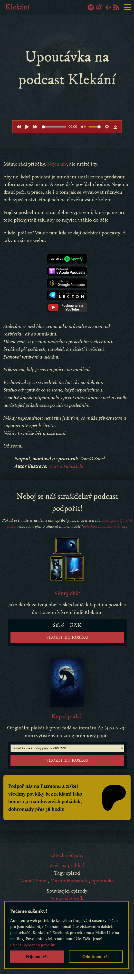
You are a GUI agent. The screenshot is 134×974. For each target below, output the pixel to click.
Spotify (91, 7)
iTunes (99, 7)
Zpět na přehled (67, 876)
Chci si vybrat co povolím (33, 944)
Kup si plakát (67, 718)
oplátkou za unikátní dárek (104, 526)
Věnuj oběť (67, 594)
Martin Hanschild (66, 466)
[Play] (27, 127)
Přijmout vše (37, 956)
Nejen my (57, 164)
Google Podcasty (108, 7)
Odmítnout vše (95, 956)
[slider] (54, 127)
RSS (116, 7)
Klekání (17, 7)
